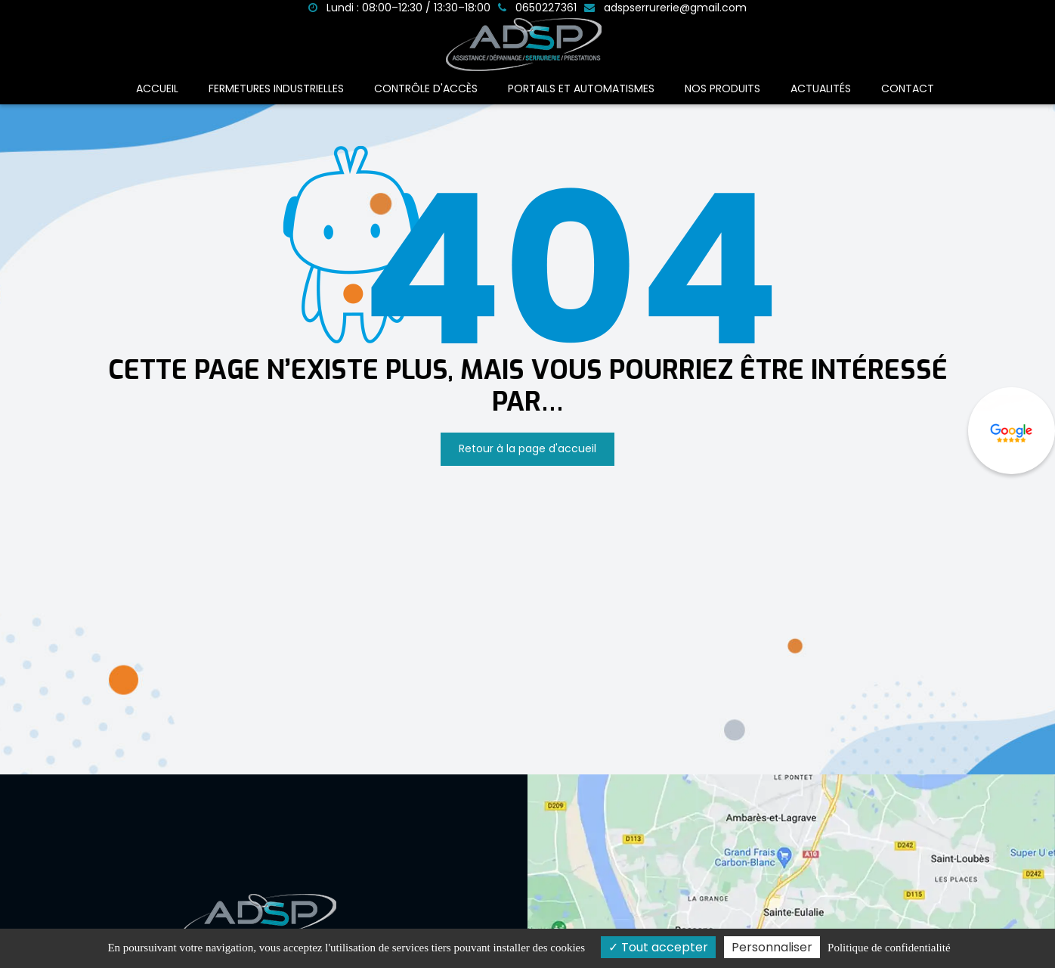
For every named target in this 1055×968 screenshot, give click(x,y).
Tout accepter (658, 947)
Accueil (157, 88)
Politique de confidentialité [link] (889, 948)
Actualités (820, 88)
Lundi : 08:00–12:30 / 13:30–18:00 (399, 7)
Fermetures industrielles (276, 88)
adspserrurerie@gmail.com (665, 7)
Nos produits (722, 88)
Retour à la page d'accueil (527, 448)
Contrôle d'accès (426, 88)
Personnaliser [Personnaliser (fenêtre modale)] (772, 947)
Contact (907, 88)
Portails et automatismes (581, 88)
